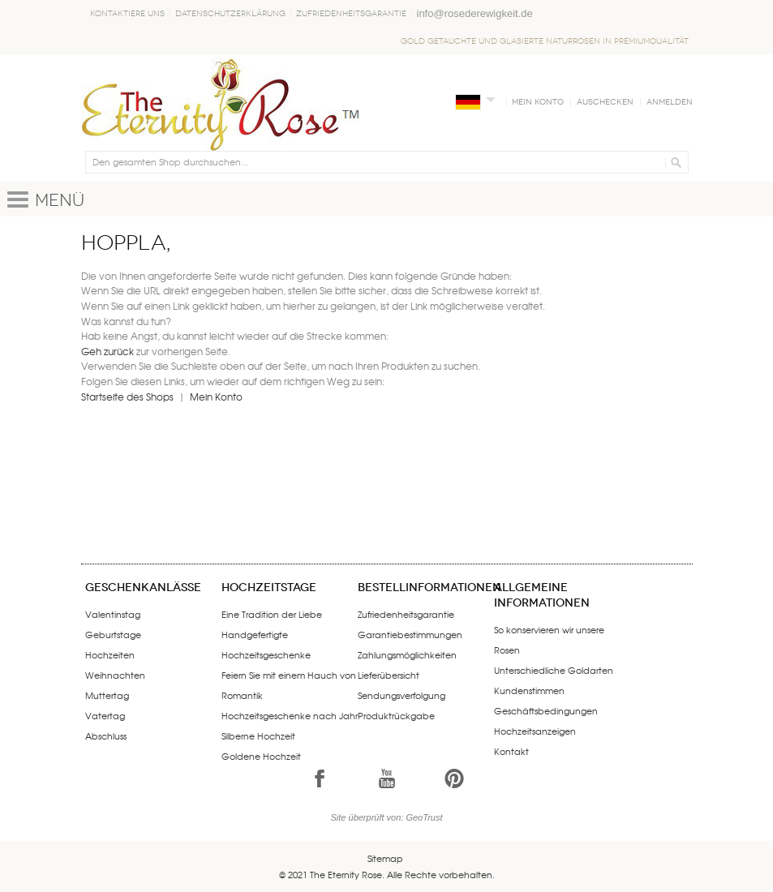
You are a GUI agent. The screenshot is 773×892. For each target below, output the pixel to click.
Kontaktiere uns (127, 14)
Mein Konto (538, 102)
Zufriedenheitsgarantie (351, 14)
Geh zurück (107, 351)
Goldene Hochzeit (261, 755)
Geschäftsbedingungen (546, 710)
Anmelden (669, 102)
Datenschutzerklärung (230, 14)
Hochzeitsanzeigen (535, 730)
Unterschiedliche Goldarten (553, 669)
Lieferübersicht (388, 674)
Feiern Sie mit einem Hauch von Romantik (288, 684)
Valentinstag (112, 613)
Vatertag (105, 715)
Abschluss (106, 735)
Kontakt (511, 750)
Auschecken (605, 102)
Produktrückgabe (396, 715)
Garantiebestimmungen (410, 634)
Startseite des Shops (127, 396)
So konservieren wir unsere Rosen (549, 639)
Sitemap (385, 857)
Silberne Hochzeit (258, 735)
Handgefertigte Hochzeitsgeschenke (266, 644)
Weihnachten (115, 674)
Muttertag (107, 694)
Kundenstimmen (529, 690)
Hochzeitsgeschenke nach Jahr (289, 715)
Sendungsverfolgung (401, 694)
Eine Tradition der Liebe (271, 613)
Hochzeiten (110, 654)
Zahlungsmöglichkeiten (407, 654)
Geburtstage (113, 634)
